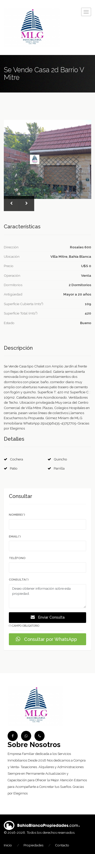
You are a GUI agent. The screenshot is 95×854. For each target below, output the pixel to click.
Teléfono (17, 558)
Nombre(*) (17, 514)
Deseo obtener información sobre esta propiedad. (47, 596)
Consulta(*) (19, 579)
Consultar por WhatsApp (46, 639)
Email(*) (15, 536)
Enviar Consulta (48, 617)
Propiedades (33, 845)
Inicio (8, 845)
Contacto (62, 845)
